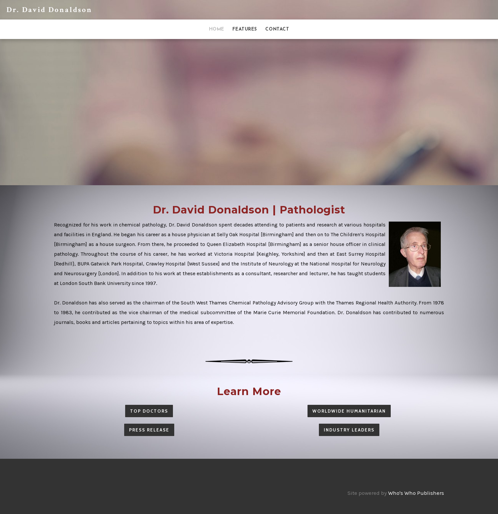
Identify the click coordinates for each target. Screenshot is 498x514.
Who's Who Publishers (416, 493)
